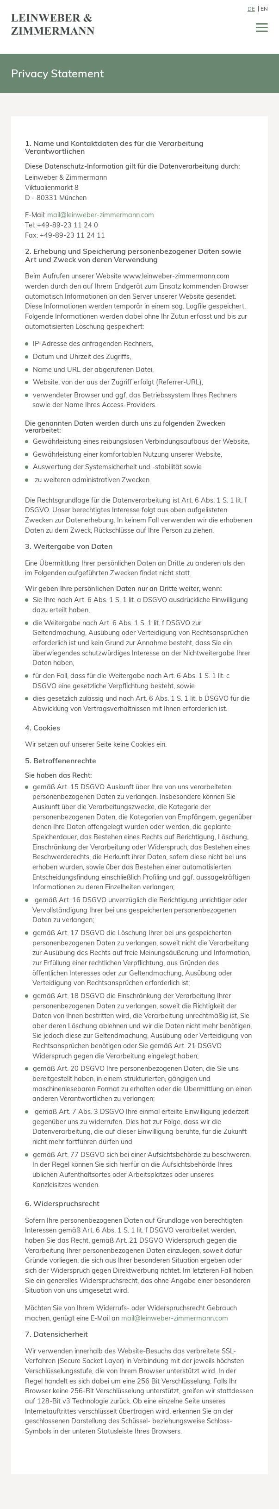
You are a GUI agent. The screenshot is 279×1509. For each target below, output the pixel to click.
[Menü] (262, 29)
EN (264, 8)
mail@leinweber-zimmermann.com (100, 214)
